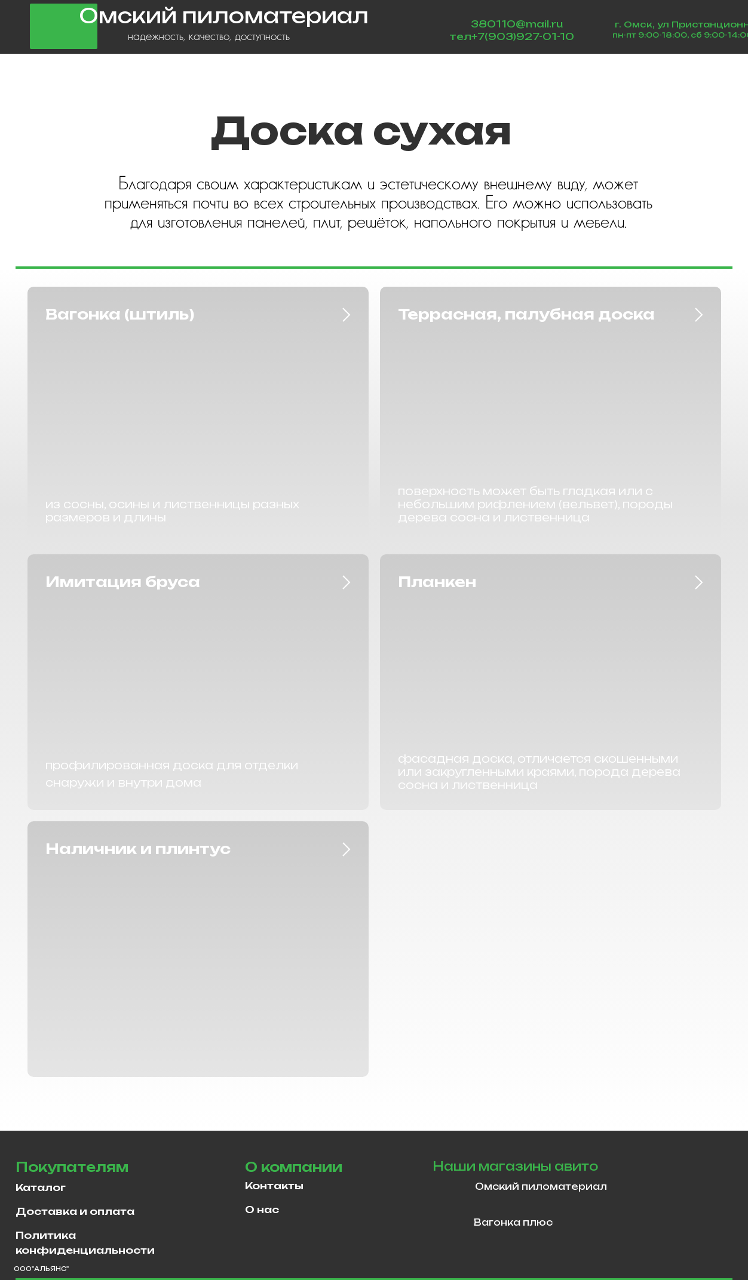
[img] (451, 1188)
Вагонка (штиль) (119, 314)
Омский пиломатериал (541, 1186)
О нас (262, 1209)
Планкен (437, 582)
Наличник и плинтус (138, 849)
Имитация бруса (122, 582)
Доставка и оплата (75, 1211)
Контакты (274, 1186)
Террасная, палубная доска (526, 314)
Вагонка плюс (513, 1222)
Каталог (41, 1187)
